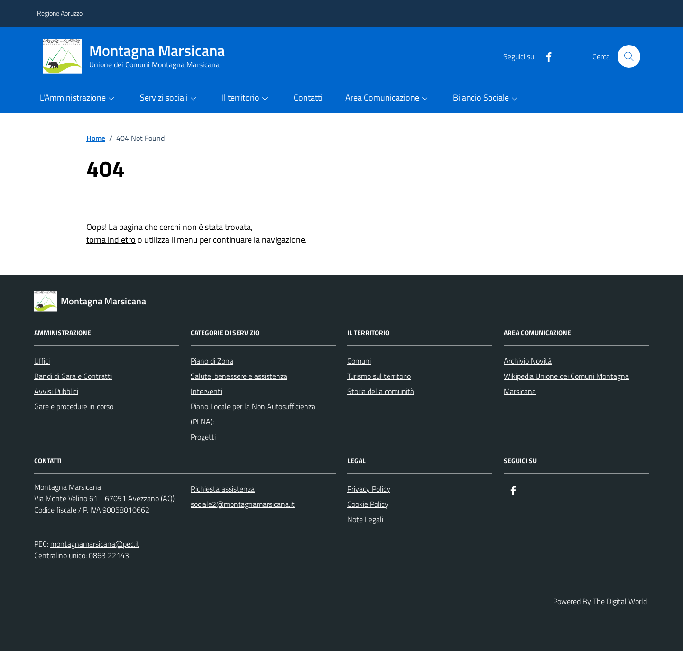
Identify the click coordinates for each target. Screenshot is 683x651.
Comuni (359, 361)
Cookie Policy (367, 504)
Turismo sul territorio (379, 376)
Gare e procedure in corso (73, 406)
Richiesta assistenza (223, 489)
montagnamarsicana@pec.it (94, 544)
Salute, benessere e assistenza (239, 376)
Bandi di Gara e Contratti (73, 376)
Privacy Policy (368, 489)
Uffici (42, 361)
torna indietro (111, 239)
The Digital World (620, 601)
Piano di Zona (212, 361)
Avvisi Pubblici (56, 391)
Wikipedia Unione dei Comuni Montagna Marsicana (566, 383)
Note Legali (365, 519)
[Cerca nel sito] (629, 56)
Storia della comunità (380, 391)
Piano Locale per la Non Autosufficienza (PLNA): (253, 414)
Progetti (203, 436)
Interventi (206, 391)
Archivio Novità (528, 361)
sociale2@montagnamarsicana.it (243, 504)
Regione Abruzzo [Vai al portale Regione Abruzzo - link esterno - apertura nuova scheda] (60, 13)
